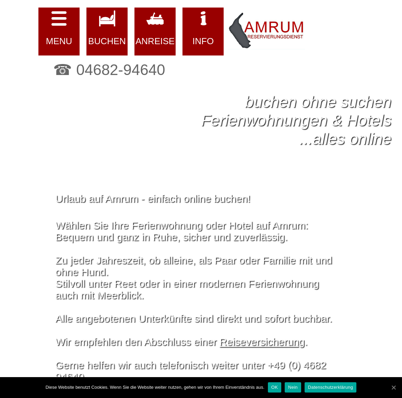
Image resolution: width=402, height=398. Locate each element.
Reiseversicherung (262, 341)
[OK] (393, 387)
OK (274, 387)
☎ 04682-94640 (109, 69)
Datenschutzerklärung (330, 387)
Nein (293, 387)
